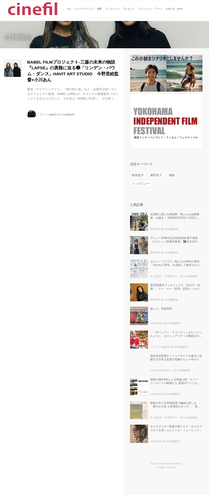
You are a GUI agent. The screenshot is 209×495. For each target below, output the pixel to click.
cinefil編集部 (68, 114)
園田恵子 (156, 175)
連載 (172, 175)
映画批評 (138, 175)
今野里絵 (17, 37)
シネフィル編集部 (47, 114)
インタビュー (141, 183)
